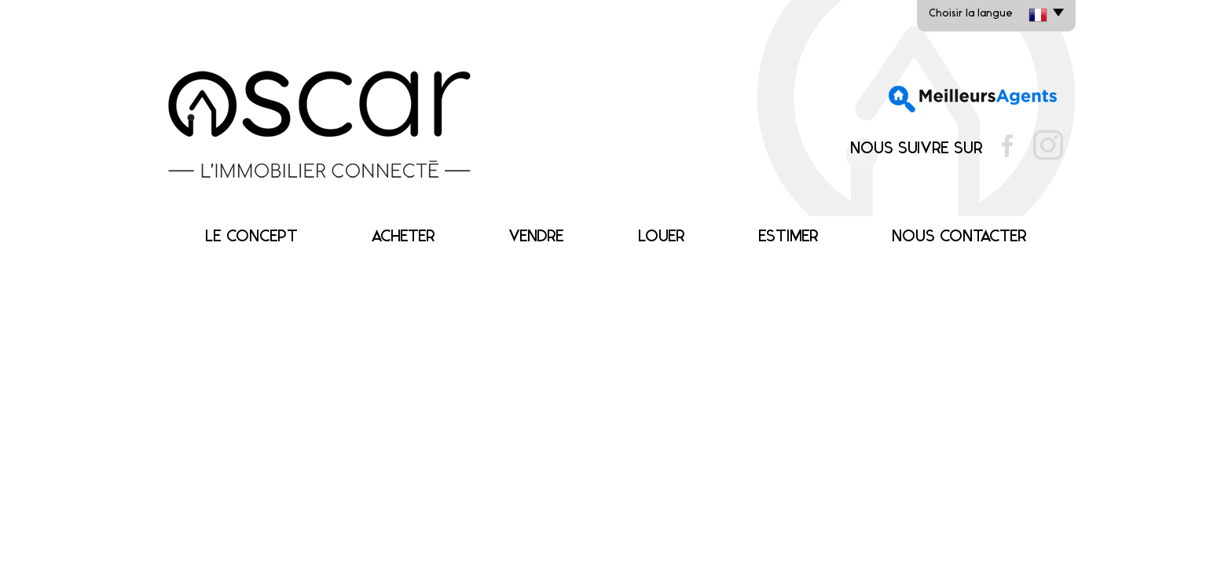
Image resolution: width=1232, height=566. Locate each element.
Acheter (403, 237)
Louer (661, 237)
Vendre (536, 237)
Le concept (251, 237)
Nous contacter (959, 237)
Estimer (788, 237)
